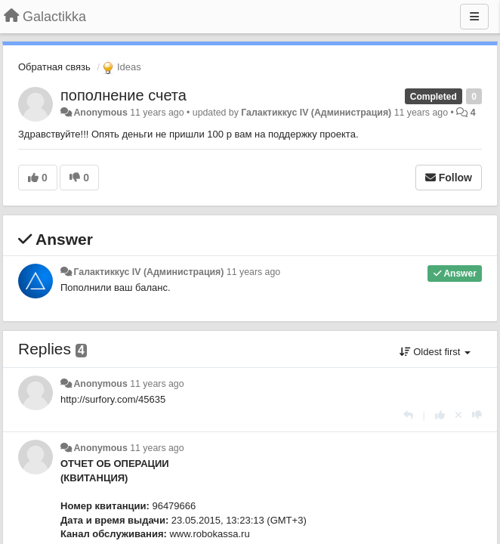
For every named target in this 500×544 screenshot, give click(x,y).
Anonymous (100, 112)
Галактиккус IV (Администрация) (316, 112)
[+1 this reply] (440, 415)
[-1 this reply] (477, 415)
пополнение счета (123, 95)
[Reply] (408, 415)
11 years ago (253, 272)
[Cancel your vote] (458, 415)
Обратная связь (54, 67)
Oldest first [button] (435, 351)
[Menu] (474, 16)
